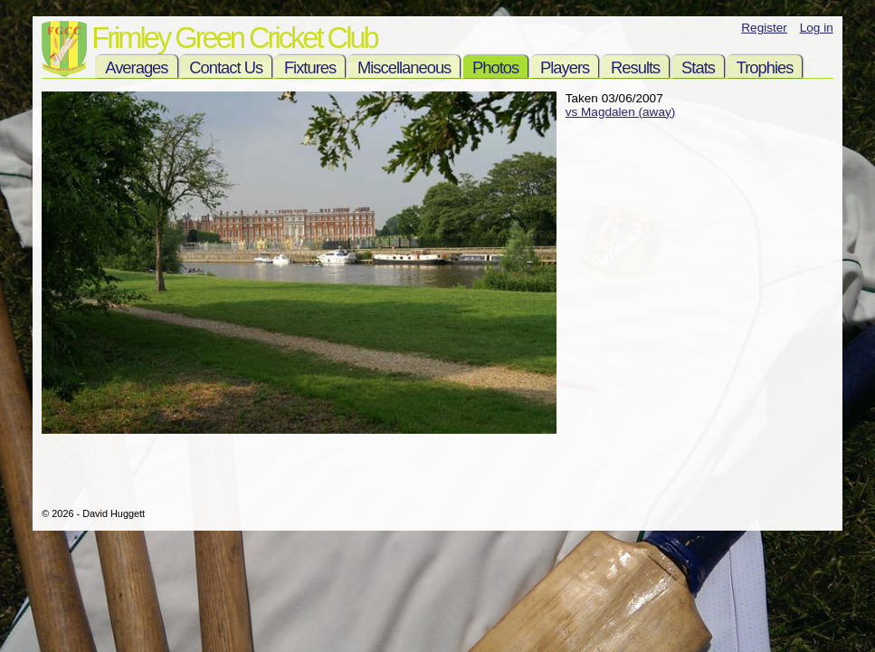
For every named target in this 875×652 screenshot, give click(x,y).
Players (564, 67)
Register (764, 27)
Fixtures (310, 67)
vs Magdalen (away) (621, 112)
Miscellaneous (404, 67)
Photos (495, 67)
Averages (136, 67)
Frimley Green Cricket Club (233, 37)
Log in (816, 27)
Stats (698, 67)
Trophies (765, 67)
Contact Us (225, 67)
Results (635, 67)
